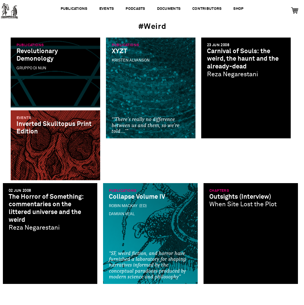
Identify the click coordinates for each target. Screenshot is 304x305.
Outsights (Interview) (240, 197)
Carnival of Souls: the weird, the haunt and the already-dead (243, 59)
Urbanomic (9, 9)
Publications (74, 9)
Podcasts (135, 9)
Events (106, 9)
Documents (168, 9)
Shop (238, 9)
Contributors (206, 9)
